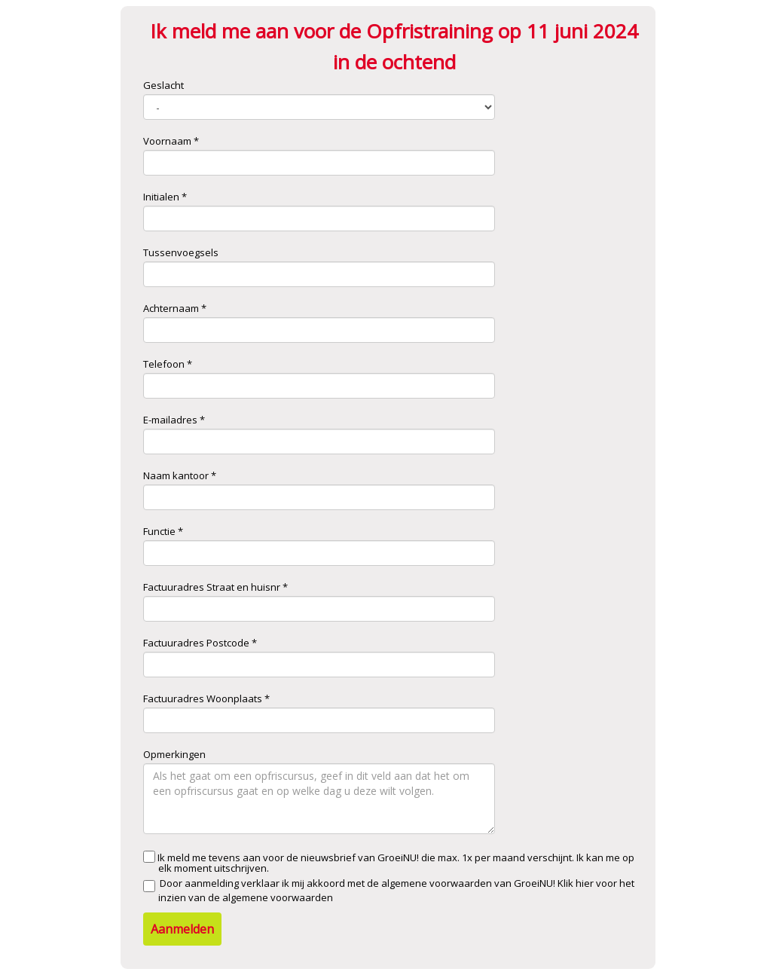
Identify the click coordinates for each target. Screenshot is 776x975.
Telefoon (164, 364)
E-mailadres (170, 419)
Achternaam (171, 308)
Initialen (161, 196)
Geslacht (163, 85)
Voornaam (167, 141)
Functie (159, 531)
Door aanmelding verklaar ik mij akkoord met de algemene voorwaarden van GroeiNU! (388, 890)
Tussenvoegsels (180, 252)
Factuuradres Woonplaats (202, 698)
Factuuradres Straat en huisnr (211, 587)
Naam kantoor (176, 475)
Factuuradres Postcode (196, 642)
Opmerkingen (174, 754)
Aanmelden (182, 929)
